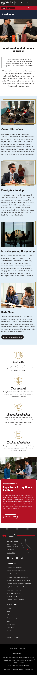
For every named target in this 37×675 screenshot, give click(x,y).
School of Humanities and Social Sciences (19, 580)
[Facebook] (8, 558)
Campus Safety (11, 624)
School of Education (12, 574)
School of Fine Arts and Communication (18, 577)
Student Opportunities (18, 414)
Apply (3, 8)
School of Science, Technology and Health (19, 583)
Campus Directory (12, 618)
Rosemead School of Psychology (16, 571)
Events (9, 608)
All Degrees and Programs (14, 596)
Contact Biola (10, 549)
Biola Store (10, 631)
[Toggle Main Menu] (34, 8)
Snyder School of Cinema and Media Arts (18, 587)
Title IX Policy (25, 651)
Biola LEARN (10, 627)
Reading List (18, 362)
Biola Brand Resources (13, 637)
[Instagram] (22, 558)
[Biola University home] (18, 535)
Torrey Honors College (13, 593)
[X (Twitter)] (12, 558)
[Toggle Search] (29, 8)
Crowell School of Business (14, 567)
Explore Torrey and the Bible (12, 337)
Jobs (8, 614)
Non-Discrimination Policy (12, 651)
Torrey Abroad (18, 388)
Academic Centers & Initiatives (15, 600)
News (8, 611)
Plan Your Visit (11, 553)
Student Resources (12, 634)
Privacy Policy (13, 648)
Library (9, 621)
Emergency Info (17, 653)
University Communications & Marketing (23, 669)
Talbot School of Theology (14, 590)
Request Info (11, 8)
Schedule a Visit (10, 517)
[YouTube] (17, 558)
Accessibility (22, 648)
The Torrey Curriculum (18, 442)
